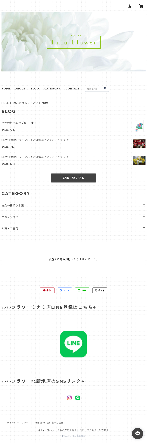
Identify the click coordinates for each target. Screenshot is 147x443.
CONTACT (73, 88)
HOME (6, 88)
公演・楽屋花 (10, 228)
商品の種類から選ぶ (25, 103)
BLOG (35, 88)
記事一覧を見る (73, 178)
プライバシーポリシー (17, 422)
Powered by (73, 436)
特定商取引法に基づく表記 (49, 422)
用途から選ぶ (10, 217)
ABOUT (20, 88)
